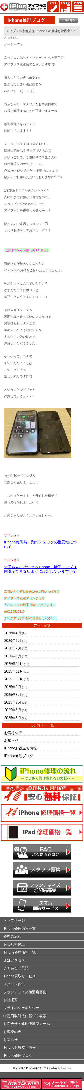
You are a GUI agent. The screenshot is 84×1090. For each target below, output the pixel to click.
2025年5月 (12, 718)
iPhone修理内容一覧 (19, 928)
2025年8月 (12, 695)
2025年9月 (12, 687)
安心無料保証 (14, 944)
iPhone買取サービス (19, 976)
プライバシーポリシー (21, 1008)
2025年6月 (12, 710)
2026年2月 (12, 648)
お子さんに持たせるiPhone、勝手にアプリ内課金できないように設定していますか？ (40, 569)
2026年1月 (12, 656)
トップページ (14, 920)
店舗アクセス (14, 960)
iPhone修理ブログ (18, 756)
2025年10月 (13, 679)
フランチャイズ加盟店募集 (24, 992)
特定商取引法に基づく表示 (24, 1016)
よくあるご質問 (15, 968)
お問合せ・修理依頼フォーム (26, 1024)
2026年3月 (12, 641)
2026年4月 (12, 633)
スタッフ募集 (14, 984)
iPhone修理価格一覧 (19, 952)
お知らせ (11, 740)
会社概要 (10, 1000)
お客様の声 (13, 733)
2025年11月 (13, 671)
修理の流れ (12, 936)
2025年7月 (12, 702)
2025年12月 (13, 664)
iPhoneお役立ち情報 (20, 748)
